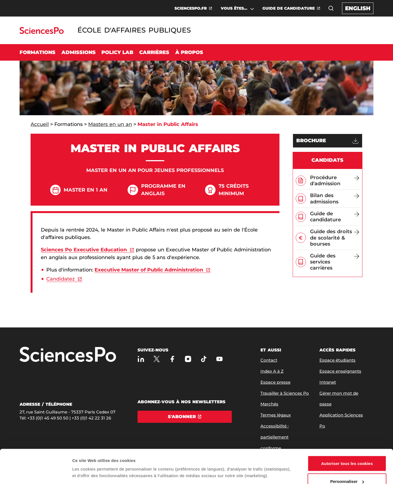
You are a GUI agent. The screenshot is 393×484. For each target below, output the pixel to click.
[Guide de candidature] (334, 217)
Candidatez (60, 279)
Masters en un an (110, 124)
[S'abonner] (185, 417)
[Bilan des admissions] (334, 198)
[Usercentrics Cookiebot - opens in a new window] (36, 473)
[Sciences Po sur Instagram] (188, 359)
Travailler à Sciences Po (284, 393)
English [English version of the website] (357, 8)
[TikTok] (203, 359)
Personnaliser (347, 451)
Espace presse (275, 382)
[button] (331, 8)
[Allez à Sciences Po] (68, 355)
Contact (268, 360)
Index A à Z (272, 371)
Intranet (327, 382)
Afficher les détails (90, 460)
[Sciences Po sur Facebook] (172, 359)
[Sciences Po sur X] (156, 359)
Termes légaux (275, 415)
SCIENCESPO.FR (190, 8)
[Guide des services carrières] (334, 262)
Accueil (40, 124)
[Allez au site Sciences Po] (41, 32)
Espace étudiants (337, 360)
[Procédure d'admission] (334, 180)
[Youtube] (219, 359)
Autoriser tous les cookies (347, 433)
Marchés (269, 404)
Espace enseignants (340, 371)
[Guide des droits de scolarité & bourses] (334, 237)
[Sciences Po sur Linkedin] (141, 359)
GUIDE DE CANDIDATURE (288, 8)
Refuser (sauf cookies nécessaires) (347, 469)
